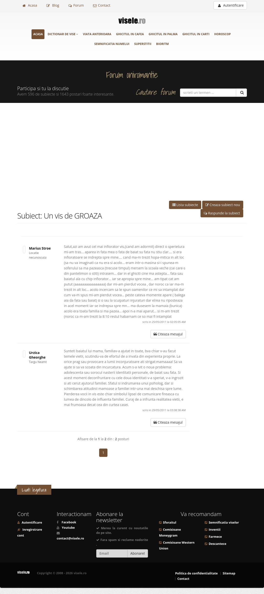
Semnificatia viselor (224, 522)
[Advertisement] (132, 152)
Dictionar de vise (63, 34)
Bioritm (162, 44)
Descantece (217, 544)
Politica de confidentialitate (196, 573)
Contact (101, 5)
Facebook (69, 522)
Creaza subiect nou (222, 204)
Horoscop (222, 34)
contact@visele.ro (70, 538)
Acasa (29, 5)
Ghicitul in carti (196, 34)
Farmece (215, 537)
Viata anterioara (97, 34)
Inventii (214, 530)
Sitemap (229, 573)
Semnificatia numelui (111, 44)
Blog (52, 5)
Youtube (68, 528)
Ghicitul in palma (163, 34)
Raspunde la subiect (222, 213)
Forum (76, 5)
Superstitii (142, 44)
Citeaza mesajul (168, 334)
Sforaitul (169, 522)
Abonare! (137, 553)
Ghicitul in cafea (130, 34)
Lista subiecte (185, 204)
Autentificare (230, 5)
